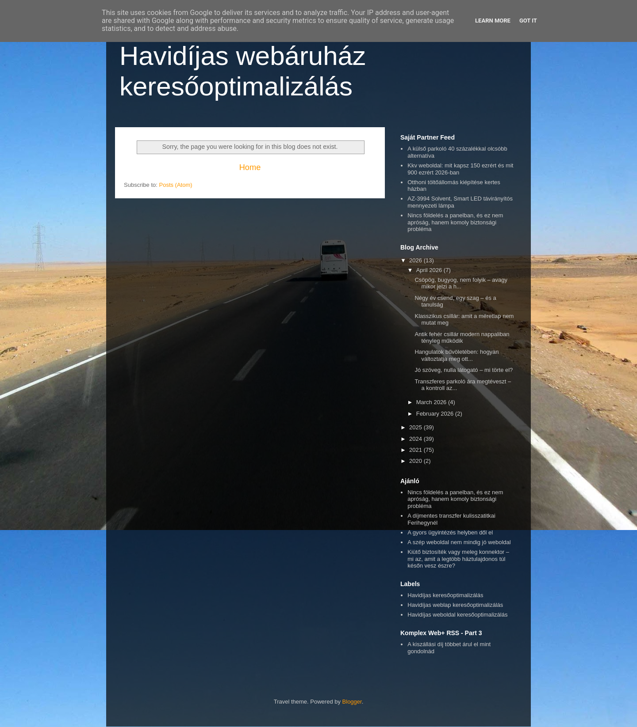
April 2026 (430, 270)
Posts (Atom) (175, 185)
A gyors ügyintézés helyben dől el (450, 532)
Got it (528, 20)
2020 (416, 461)
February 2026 (435, 413)
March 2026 (432, 402)
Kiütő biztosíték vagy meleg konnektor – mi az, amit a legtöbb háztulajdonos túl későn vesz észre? (458, 559)
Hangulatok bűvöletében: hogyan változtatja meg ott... (456, 355)
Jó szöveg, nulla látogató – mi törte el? (463, 370)
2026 (416, 260)
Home (250, 167)
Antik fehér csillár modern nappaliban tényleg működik (461, 338)
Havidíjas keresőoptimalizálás (445, 595)
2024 (416, 438)
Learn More (492, 20)
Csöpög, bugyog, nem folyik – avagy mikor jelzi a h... (460, 283)
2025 (416, 427)
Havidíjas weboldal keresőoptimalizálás (457, 614)
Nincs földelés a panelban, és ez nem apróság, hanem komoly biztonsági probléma (455, 222)
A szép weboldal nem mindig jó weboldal (458, 542)
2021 (416, 450)
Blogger (352, 701)
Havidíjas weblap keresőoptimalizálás (455, 605)
